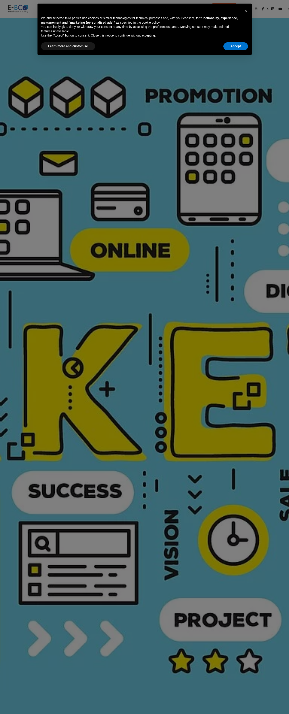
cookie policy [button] (151, 22)
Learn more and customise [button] (68, 46)
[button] (245, 10)
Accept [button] (236, 46)
